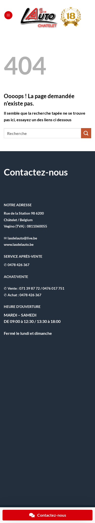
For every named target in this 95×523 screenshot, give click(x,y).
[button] (8, 15)
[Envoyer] (86, 133)
